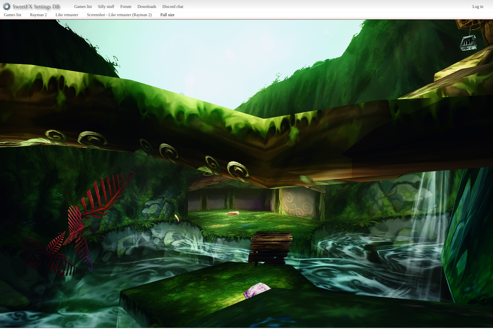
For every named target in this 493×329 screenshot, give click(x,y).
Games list (83, 6)
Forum (125, 6)
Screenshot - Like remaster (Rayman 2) (119, 15)
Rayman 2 (38, 15)
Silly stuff (106, 6)
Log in (477, 6)
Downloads (146, 6)
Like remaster (66, 15)
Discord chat (172, 6)
